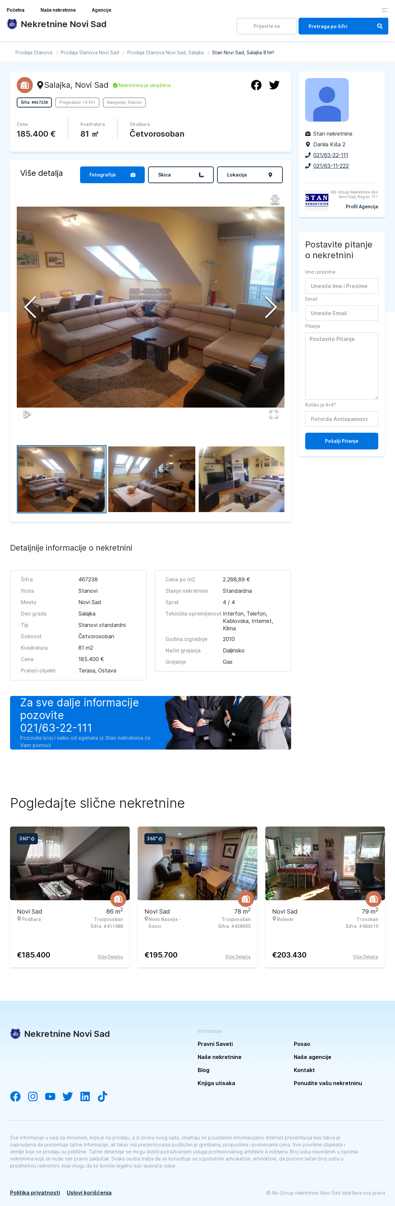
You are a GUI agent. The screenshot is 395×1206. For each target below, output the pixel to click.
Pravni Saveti (215, 1044)
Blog (203, 1070)
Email (311, 299)
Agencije (101, 10)
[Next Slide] (271, 307)
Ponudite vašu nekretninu (328, 1083)
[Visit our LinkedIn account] (88, 1097)
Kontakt (304, 1070)
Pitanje (312, 326)
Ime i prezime (320, 272)
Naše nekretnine (58, 10)
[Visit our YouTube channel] (53, 1097)
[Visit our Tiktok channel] (106, 1097)
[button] (150, 307)
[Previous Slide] (30, 307)
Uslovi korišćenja (89, 1192)
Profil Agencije (362, 206)
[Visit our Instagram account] (36, 1097)
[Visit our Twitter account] (71, 1097)
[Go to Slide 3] (242, 479)
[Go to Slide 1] (62, 479)
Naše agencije (312, 1057)
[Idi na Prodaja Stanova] (33, 52)
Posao (302, 1044)
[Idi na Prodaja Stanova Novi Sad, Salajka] (165, 52)
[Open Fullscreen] (273, 413)
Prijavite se (267, 26)
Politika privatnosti (35, 1192)
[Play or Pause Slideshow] (28, 413)
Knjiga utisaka (216, 1083)
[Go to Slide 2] (152, 479)
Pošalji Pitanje (341, 441)
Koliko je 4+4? (320, 405)
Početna (15, 10)
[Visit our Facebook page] (18, 1097)
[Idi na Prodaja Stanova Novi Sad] (90, 52)
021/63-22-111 (56, 728)
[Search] (380, 26)
